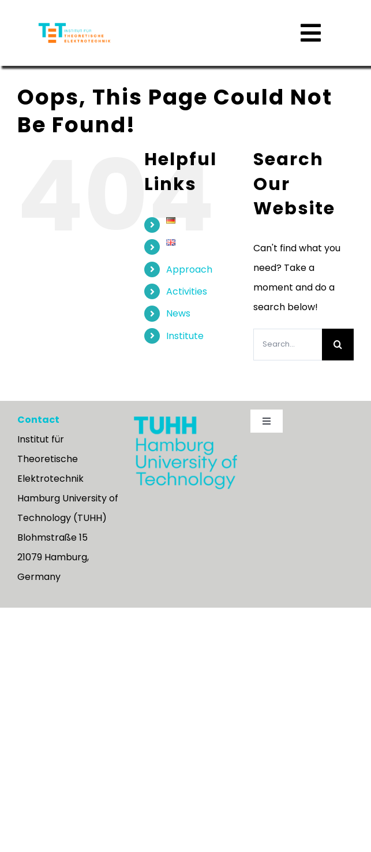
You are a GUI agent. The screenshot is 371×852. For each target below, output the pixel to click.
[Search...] (287, 366)
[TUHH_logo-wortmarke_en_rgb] (185, 442)
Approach (189, 291)
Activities (186, 313)
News (178, 335)
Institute (185, 357)
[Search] (338, 366)
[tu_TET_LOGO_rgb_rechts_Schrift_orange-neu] (74, 25)
